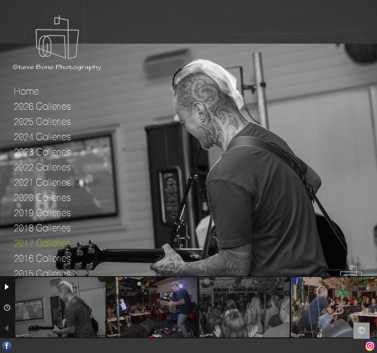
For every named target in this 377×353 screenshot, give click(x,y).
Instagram (370, 346)
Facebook (7, 346)
